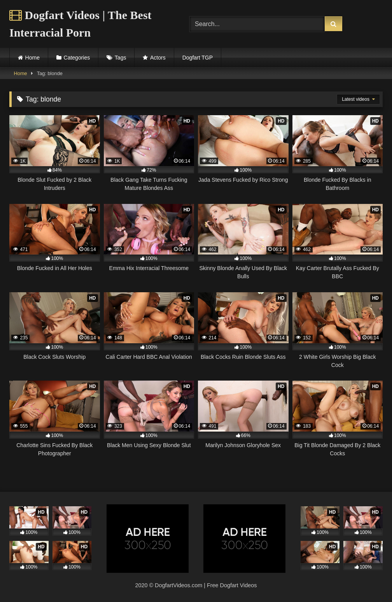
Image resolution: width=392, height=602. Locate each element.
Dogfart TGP (197, 57)
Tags (120, 57)
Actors (158, 57)
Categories (77, 57)
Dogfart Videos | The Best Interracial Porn (80, 24)
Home (32, 57)
